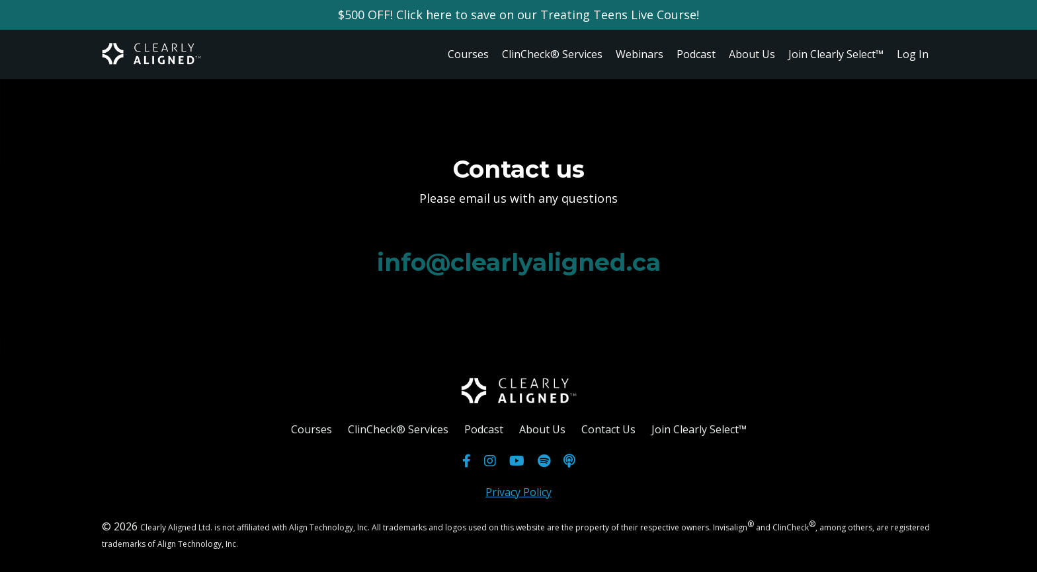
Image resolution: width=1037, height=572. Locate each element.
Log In (913, 54)
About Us (752, 54)
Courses (468, 54)
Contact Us (608, 429)
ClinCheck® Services (552, 54)
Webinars (639, 54)
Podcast (696, 54)
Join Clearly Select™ (836, 54)
